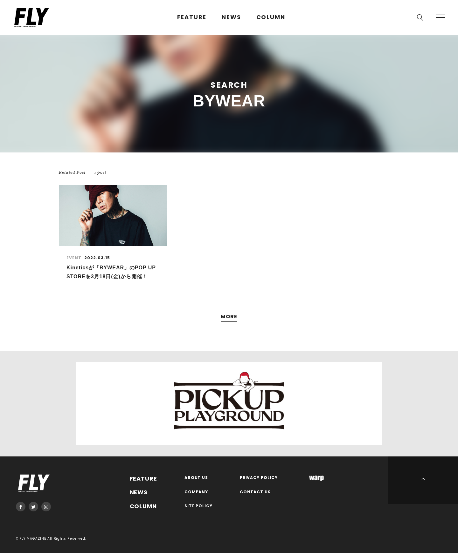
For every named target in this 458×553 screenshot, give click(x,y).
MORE (229, 317)
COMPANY (196, 492)
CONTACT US (255, 492)
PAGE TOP (423, 480)
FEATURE (192, 17)
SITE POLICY (198, 506)
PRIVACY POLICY (259, 477)
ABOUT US (196, 477)
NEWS (231, 17)
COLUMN (270, 17)
